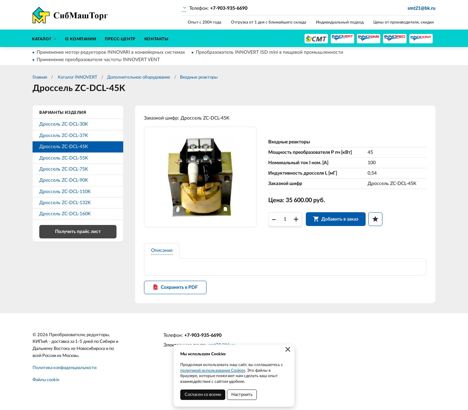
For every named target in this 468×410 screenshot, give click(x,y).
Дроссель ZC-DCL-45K (63, 146)
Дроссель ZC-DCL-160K (65, 214)
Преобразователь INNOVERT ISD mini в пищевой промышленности (269, 52)
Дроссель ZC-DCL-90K (63, 180)
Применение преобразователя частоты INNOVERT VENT (98, 59)
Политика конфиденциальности (64, 370)
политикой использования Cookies (212, 370)
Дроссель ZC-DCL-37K (63, 135)
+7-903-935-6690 (203, 338)
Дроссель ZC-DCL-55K (63, 158)
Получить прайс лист (78, 231)
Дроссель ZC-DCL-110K (65, 191)
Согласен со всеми (203, 395)
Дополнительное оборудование (138, 77)
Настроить (241, 395)
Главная (40, 77)
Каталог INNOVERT (77, 77)
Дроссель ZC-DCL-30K (63, 124)
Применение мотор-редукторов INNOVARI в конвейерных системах (111, 52)
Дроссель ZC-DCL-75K (63, 169)
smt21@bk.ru (421, 8)
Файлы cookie (46, 382)
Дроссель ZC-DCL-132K (65, 202)
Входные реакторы (199, 77)
